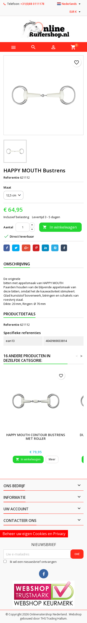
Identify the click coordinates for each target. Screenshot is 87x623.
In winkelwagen (60, 227)
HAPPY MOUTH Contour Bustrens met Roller (35, 437)
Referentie (11, 177)
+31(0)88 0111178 (32, 4)
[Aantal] (22, 227)
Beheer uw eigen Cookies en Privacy (34, 533)
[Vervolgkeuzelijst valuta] (76, 12)
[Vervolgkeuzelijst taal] (69, 4)
